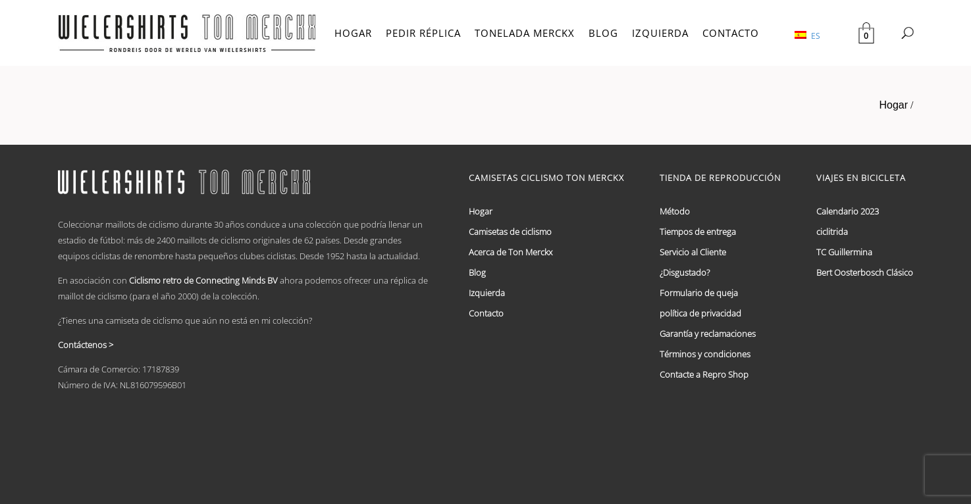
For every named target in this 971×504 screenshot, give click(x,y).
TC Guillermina (844, 252)
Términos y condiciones (705, 354)
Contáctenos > (85, 345)
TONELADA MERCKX (525, 32)
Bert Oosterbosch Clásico (864, 272)
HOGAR (353, 32)
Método (675, 211)
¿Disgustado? (685, 272)
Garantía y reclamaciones (708, 334)
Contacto (486, 313)
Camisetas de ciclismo (510, 232)
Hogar (893, 105)
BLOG (603, 32)
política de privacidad (700, 313)
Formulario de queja (699, 293)
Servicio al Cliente (693, 252)
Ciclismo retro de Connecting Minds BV (203, 280)
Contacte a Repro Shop (704, 374)
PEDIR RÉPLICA (423, 32)
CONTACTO (730, 32)
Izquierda (487, 293)
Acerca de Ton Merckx (510, 252)
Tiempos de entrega (698, 232)
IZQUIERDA (660, 32)
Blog (477, 272)
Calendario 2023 (847, 211)
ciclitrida (832, 232)
